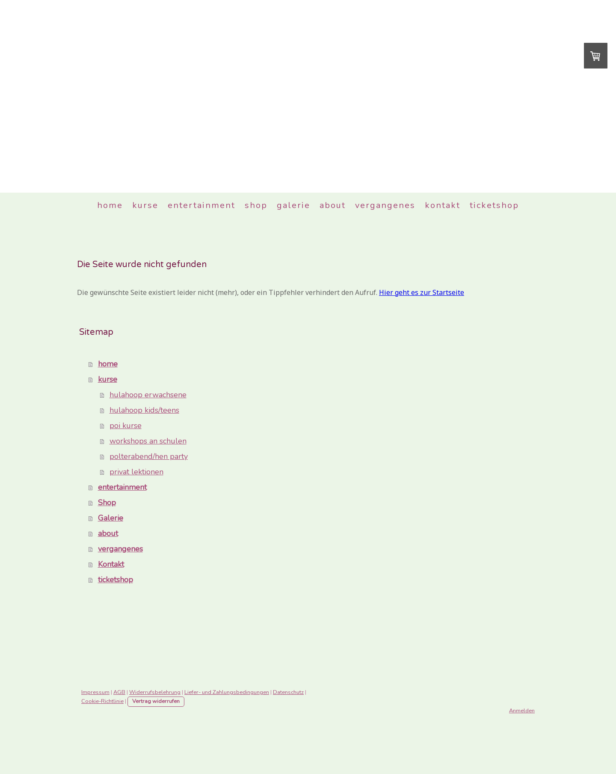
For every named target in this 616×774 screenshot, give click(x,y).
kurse (145, 205)
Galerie (293, 205)
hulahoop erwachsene (148, 395)
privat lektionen (136, 472)
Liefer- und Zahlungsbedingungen (226, 692)
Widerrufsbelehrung (155, 692)
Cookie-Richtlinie (102, 701)
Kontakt (442, 205)
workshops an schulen (148, 441)
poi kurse (126, 425)
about (333, 205)
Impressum (95, 692)
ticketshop (494, 205)
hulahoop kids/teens (144, 410)
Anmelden (522, 710)
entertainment (201, 205)
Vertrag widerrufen (156, 701)
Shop (256, 205)
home (110, 205)
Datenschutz (288, 692)
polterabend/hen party (149, 456)
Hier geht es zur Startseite (421, 292)
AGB (119, 692)
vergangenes (385, 205)
